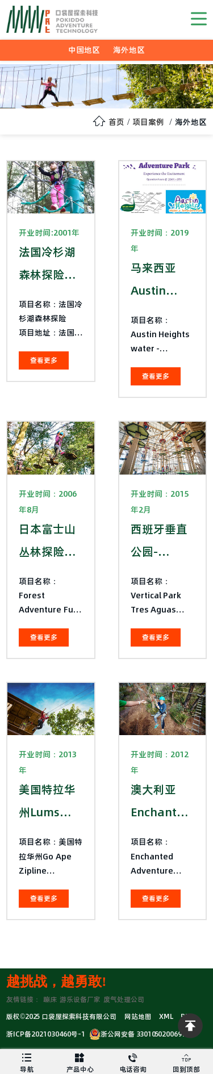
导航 (26, 1061)
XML (166, 1016)
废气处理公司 (123, 999)
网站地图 (138, 1016)
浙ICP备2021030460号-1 (45, 1034)
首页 (116, 122)
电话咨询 (133, 1061)
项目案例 (148, 122)
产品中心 (80, 1061)
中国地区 (84, 50)
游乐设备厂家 (80, 999)
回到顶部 (186, 1061)
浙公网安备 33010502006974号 (143, 1034)
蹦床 (50, 999)
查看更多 (43, 360)
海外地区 (129, 50)
